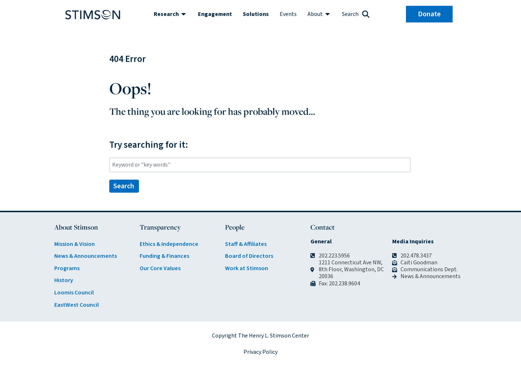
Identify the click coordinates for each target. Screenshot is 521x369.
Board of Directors (249, 256)
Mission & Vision (74, 244)
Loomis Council (74, 293)
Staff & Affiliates (246, 244)
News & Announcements (85, 256)
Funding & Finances (164, 256)
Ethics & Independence (169, 244)
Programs (67, 268)
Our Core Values (160, 268)
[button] (170, 14)
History (63, 280)
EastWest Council (76, 305)
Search (123, 186)
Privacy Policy (260, 352)
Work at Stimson (246, 268)
